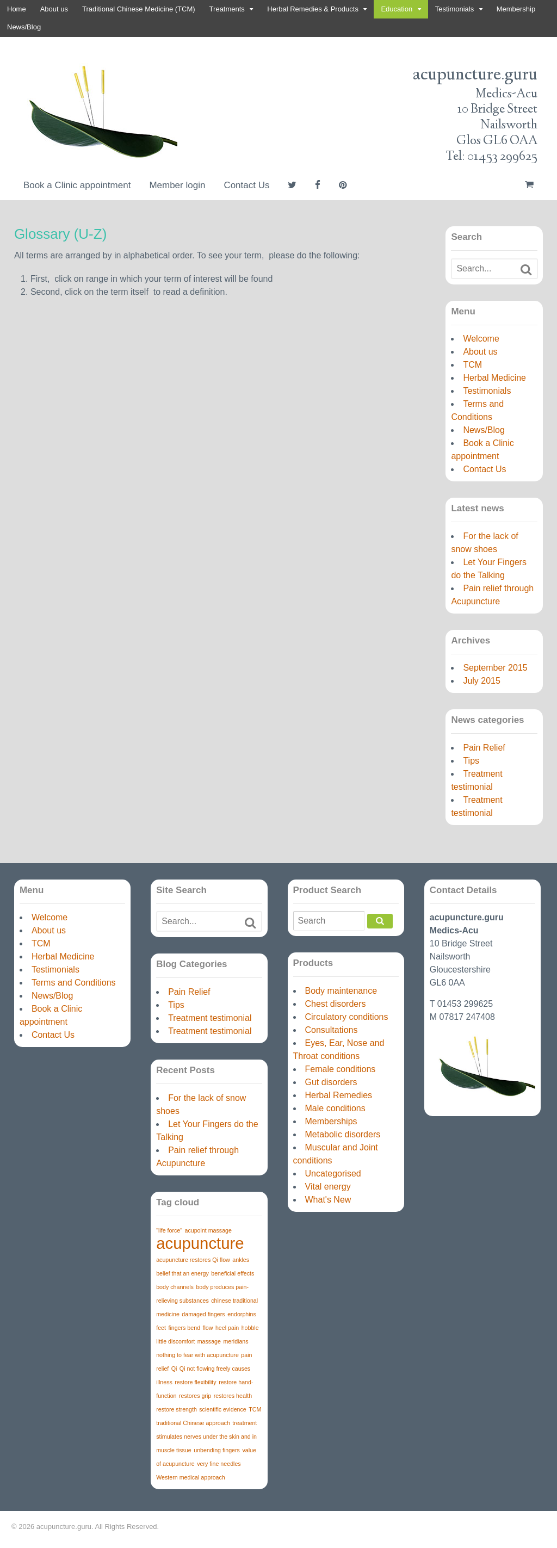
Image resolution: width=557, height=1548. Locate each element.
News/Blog (24, 27)
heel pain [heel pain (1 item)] (227, 1327)
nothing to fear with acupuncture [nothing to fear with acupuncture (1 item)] (197, 1355)
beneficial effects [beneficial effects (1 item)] (232, 1273)
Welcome (481, 338)
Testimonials (454, 9)
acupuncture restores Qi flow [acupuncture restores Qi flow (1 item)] (193, 1259)
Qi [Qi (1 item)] (174, 1368)
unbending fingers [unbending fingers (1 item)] (217, 1450)
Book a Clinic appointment (77, 185)
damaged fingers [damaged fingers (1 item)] (203, 1314)
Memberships (331, 1121)
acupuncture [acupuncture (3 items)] (200, 1243)
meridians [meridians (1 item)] (235, 1341)
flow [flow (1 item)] (208, 1327)
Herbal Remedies (339, 1095)
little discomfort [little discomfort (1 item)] (175, 1341)
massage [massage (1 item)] (209, 1341)
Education (396, 9)
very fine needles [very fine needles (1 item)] (219, 1463)
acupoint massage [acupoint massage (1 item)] (208, 1230)
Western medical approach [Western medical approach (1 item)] (190, 1477)
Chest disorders (335, 1003)
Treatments (227, 9)
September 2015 (495, 667)
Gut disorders (331, 1082)
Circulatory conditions (346, 1016)
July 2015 (481, 680)
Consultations (331, 1030)
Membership (516, 9)
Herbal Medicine (494, 377)
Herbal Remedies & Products (312, 9)
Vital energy (328, 1186)
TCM (472, 364)
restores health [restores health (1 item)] (233, 1395)
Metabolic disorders (343, 1134)
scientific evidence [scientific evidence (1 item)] (222, 1409)
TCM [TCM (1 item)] (255, 1409)
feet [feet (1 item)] (161, 1327)
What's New (328, 1199)
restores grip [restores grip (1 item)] (195, 1395)
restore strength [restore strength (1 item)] (176, 1409)
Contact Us (246, 185)
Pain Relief (484, 747)
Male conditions (335, 1108)
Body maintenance (341, 990)
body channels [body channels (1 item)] (175, 1287)
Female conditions (340, 1069)
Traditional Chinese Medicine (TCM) (138, 9)
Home (16, 9)
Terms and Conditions (74, 982)
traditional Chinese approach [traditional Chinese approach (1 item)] (193, 1423)
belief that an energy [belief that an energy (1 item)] (182, 1273)
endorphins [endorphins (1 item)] (241, 1314)
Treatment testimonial (209, 1018)
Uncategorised (333, 1173)
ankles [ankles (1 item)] (240, 1259)
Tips (471, 760)
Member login (177, 185)
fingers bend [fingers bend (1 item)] (184, 1327)
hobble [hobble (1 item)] (250, 1327)
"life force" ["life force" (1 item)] (169, 1230)
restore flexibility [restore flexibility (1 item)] (195, 1382)
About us (54, 9)
